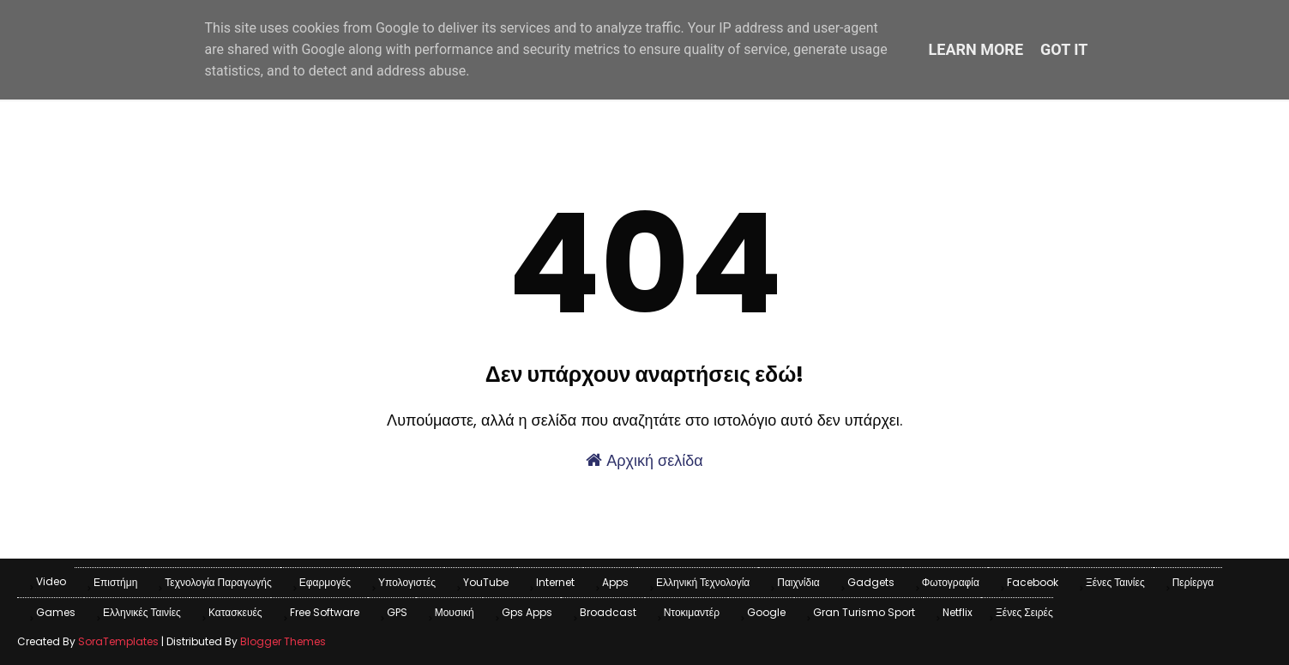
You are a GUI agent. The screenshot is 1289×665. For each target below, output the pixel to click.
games (55, 612)
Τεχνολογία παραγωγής (218, 582)
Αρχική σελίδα (644, 460)
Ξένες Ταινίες (1115, 582)
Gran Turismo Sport (864, 612)
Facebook (1032, 582)
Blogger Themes (283, 641)
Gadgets (870, 582)
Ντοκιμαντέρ (692, 612)
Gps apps (527, 612)
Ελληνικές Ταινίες (142, 612)
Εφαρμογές (325, 582)
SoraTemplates (118, 641)
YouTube (486, 582)
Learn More (976, 49)
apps (615, 582)
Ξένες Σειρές (1024, 612)
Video (51, 581)
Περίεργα (1193, 582)
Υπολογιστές (407, 582)
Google (766, 612)
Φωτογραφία (950, 582)
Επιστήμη (115, 582)
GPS (397, 612)
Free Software (324, 612)
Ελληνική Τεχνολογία (703, 582)
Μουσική (454, 612)
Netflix (958, 612)
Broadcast (608, 612)
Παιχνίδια (798, 582)
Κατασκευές (235, 612)
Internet (555, 582)
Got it (1063, 49)
